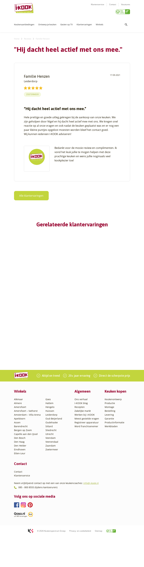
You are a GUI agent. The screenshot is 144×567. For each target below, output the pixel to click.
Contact (112, 6)
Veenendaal (51, 472)
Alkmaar (18, 429)
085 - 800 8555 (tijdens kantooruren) (37, 517)
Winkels (99, 23)
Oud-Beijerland (53, 448)
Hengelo (49, 437)
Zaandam (50, 475)
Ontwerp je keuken (47, 23)
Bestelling (110, 441)
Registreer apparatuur (86, 452)
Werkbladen (111, 456)
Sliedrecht (50, 460)
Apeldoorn (19, 448)
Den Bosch (19, 468)
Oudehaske (51, 452)
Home (17, 37)
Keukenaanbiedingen (24, 23)
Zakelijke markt (82, 441)
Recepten (79, 437)
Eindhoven (19, 479)
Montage (109, 437)
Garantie (109, 448)
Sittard (49, 456)
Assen (17, 452)
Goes (48, 429)
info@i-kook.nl (91, 513)
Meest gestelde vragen (86, 448)
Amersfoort (20, 437)
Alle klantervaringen (29, 194)
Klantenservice (97, 6)
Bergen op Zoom (23, 460)
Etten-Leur (19, 483)
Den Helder (20, 475)
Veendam (50, 468)
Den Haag (19, 472)
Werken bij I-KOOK (84, 444)
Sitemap (98, 561)
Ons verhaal (81, 429)
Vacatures (125, 6)
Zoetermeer (32, 93)
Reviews (27, 37)
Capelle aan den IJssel (26, 464)
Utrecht (49, 464)
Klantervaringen (84, 23)
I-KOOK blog (81, 433)
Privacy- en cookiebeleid (80, 561)
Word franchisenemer (86, 456)
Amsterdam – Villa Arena (27, 444)
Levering (109, 444)
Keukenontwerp (113, 429)
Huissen (49, 441)
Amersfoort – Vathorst (26, 441)
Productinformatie (114, 452)
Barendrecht (21, 456)
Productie (110, 433)
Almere (18, 433)
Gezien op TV (66, 23)
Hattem (49, 433)
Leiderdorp (51, 444)
